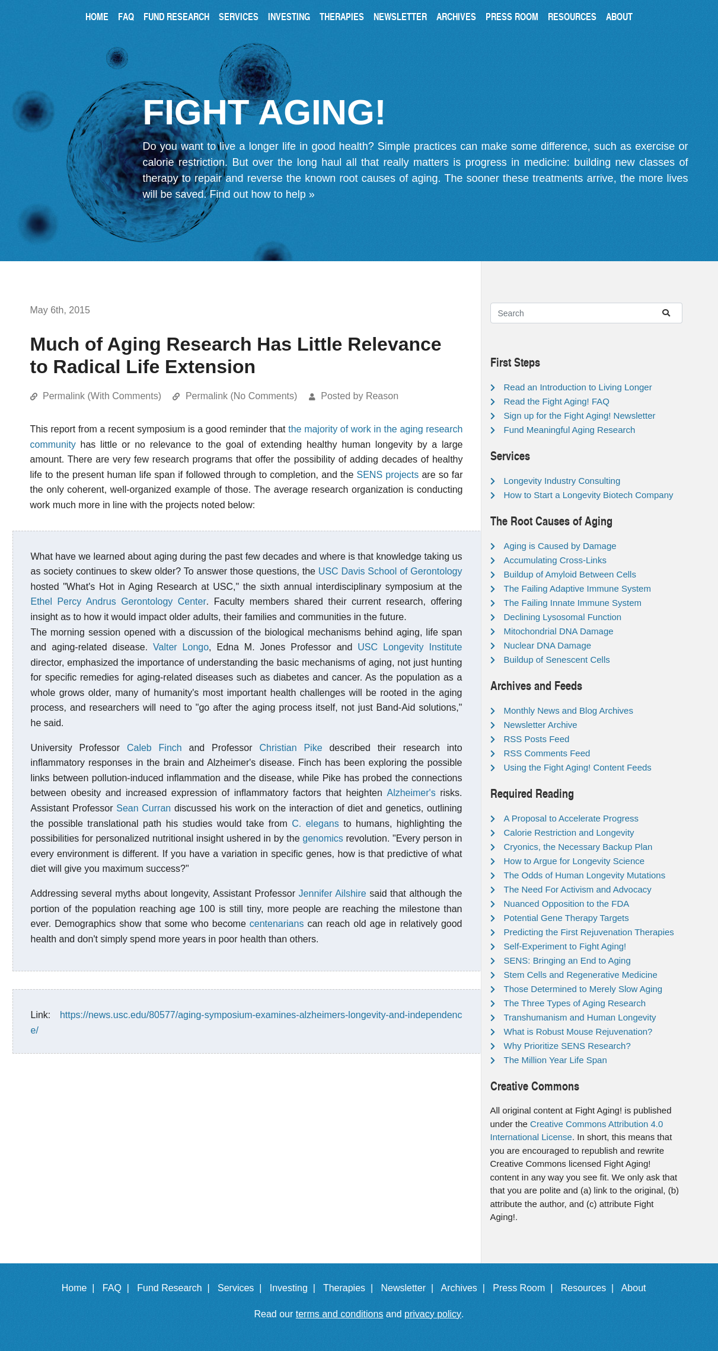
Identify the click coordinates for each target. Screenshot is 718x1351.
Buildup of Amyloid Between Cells (570, 574)
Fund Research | (176, 1288)
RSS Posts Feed (537, 739)
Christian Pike (290, 748)
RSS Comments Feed (547, 753)
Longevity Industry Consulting (562, 481)
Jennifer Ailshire (332, 893)
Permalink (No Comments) (241, 396)
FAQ (126, 16)
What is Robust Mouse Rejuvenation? (578, 1031)
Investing (289, 16)
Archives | (465, 1288)
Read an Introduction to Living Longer (578, 387)
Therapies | (350, 1288)
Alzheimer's (411, 793)
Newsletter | (410, 1288)
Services (239, 16)
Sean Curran (143, 808)
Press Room (512, 16)
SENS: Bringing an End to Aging (567, 960)
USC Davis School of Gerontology (390, 571)
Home (97, 16)
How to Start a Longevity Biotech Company (589, 495)
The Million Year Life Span (555, 1060)
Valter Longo (181, 647)
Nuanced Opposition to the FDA (567, 903)
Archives (456, 16)
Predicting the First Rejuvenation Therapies (589, 932)
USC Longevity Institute (410, 647)
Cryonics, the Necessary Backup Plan (578, 847)
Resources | (590, 1288)
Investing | (295, 1288)
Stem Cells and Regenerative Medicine (581, 975)
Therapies (342, 16)
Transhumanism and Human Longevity (580, 1017)
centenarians (277, 924)
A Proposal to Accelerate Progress (571, 818)
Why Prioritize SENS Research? (567, 1046)
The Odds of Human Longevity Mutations (585, 875)
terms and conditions (340, 1314)
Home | (81, 1288)
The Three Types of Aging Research (575, 1003)
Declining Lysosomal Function (563, 617)
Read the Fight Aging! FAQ (556, 401)
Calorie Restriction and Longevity (569, 832)
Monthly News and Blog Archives (568, 710)
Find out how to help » (262, 194)
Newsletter (400, 16)
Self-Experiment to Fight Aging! (565, 946)
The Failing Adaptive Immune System (577, 588)
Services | (242, 1288)
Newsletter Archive (540, 725)
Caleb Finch (154, 748)
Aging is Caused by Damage (560, 546)
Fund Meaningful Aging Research (570, 430)
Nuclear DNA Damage (548, 645)
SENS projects (388, 475)
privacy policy (432, 1314)
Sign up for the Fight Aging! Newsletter (580, 415)
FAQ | (119, 1288)
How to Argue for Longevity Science (574, 861)
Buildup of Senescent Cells (557, 659)
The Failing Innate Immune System (573, 603)
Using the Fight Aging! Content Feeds (578, 767)
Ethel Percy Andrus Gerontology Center (118, 601)
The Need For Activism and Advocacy (578, 889)
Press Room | (525, 1288)
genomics (322, 838)
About (619, 16)
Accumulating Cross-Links (555, 560)
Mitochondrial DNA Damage (559, 631)
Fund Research (176, 16)
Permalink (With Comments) (102, 396)
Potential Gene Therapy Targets (566, 918)
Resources (572, 16)
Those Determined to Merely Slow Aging (583, 989)
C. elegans (315, 824)
